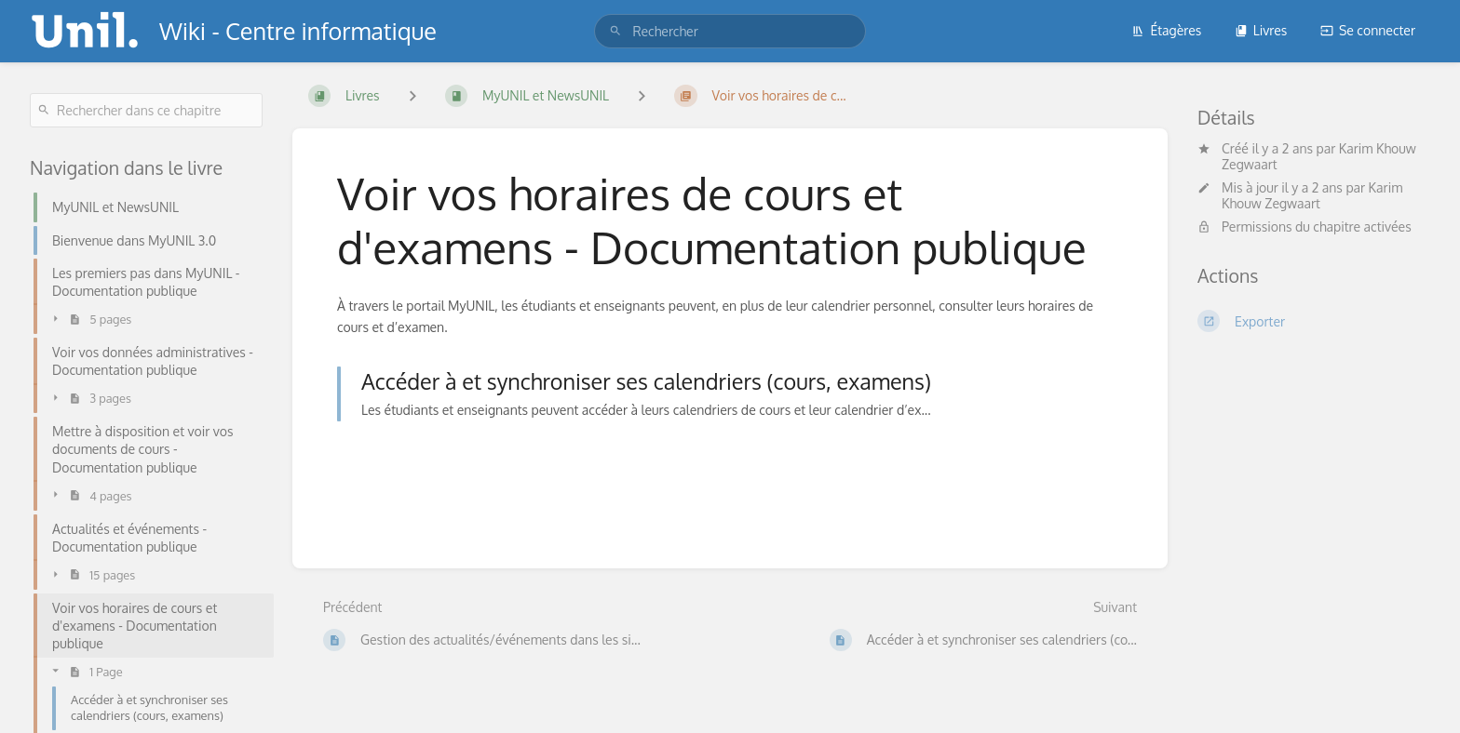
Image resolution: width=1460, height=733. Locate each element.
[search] (729, 31)
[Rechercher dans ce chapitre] (146, 110)
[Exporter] (1314, 321)
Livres (1261, 30)
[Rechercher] (615, 31)
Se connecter (1367, 30)
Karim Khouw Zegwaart (1312, 195)
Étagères (1166, 30)
